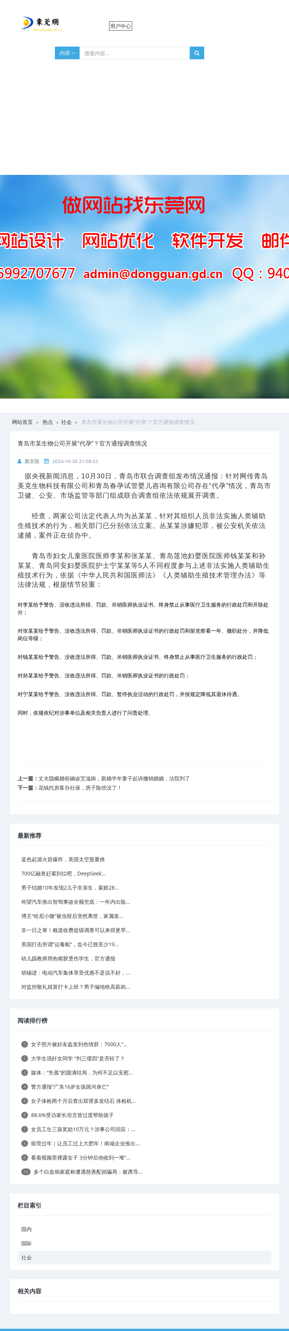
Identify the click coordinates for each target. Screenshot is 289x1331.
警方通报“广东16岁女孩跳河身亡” (65, 1086)
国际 (26, 1243)
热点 (48, 421)
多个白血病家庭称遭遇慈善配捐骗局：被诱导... (81, 1171)
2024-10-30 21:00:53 (75, 461)
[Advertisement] (144, 119)
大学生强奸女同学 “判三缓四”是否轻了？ (73, 1058)
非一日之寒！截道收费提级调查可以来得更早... (75, 930)
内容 (67, 52)
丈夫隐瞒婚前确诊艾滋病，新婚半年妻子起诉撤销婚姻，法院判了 (114, 778)
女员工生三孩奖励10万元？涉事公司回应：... (78, 1129)
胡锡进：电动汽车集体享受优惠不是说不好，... (75, 972)
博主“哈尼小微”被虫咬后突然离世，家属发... (72, 915)
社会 (66, 421)
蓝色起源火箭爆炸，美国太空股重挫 (63, 859)
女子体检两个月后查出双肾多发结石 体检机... (78, 1100)
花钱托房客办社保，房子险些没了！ (80, 787)
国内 (26, 1229)
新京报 (32, 461)
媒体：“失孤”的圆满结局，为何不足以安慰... (77, 1072)
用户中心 (120, 25)
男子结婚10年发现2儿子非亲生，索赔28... (70, 887)
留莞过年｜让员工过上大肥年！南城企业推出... (80, 1143)
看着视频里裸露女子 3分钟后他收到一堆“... (75, 1157)
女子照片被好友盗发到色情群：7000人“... (74, 1044)
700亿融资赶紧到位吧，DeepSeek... (63, 873)
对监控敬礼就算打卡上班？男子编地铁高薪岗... (75, 986)
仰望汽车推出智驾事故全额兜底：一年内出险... (75, 901)
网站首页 (22, 421)
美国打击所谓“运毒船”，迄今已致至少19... (70, 944)
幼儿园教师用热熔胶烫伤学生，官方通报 (68, 958)
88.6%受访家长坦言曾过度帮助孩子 (67, 1114)
